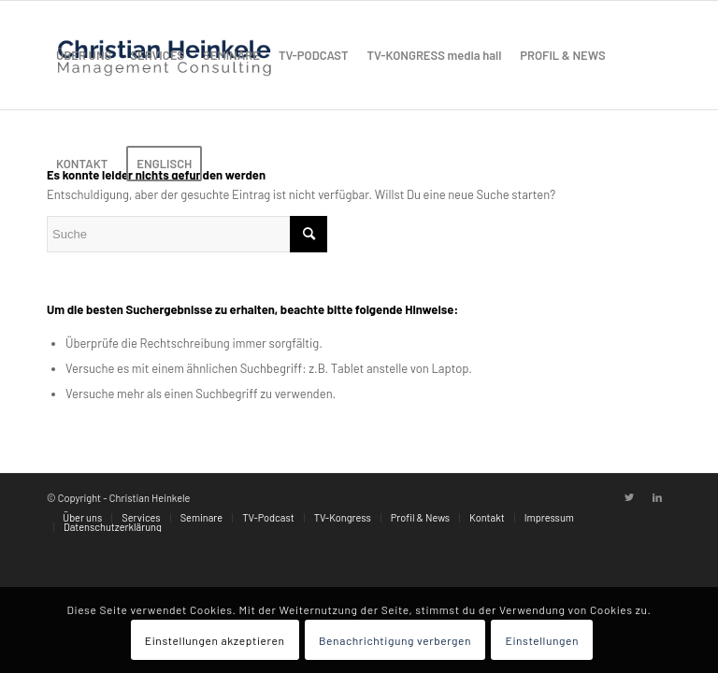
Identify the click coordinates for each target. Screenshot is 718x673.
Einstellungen (543, 640)
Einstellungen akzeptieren (215, 640)
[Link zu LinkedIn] (657, 497)
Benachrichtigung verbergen (395, 640)
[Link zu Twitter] (629, 497)
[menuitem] (84, 55)
